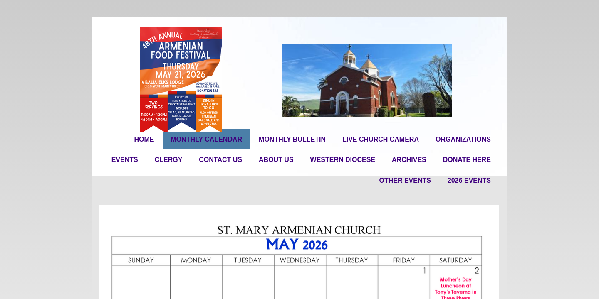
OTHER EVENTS (405, 180)
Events (124, 159)
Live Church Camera (380, 139)
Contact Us (220, 159)
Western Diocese (342, 159)
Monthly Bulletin (292, 139)
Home (144, 139)
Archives (409, 159)
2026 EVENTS (469, 180)
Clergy (169, 159)
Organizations (463, 139)
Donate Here (467, 159)
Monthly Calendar (207, 139)
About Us (276, 159)
